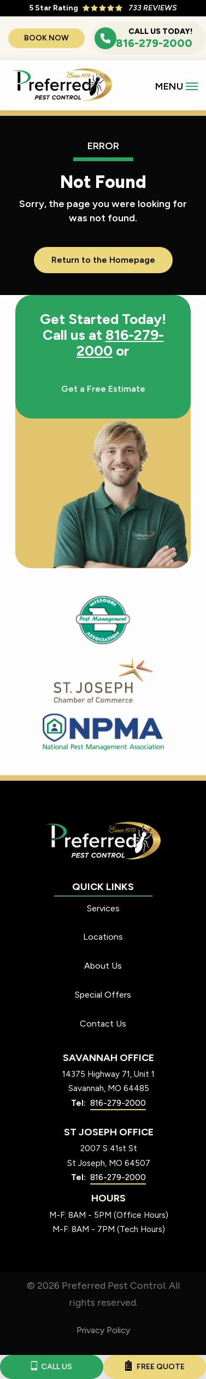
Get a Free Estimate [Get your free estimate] (103, 389)
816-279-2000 (120, 343)
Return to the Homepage (103, 260)
